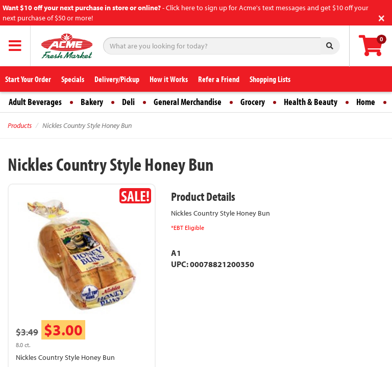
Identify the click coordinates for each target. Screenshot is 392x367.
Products (20, 125)
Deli (128, 102)
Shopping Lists (270, 79)
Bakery (92, 102)
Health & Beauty (310, 102)
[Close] (381, 17)
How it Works (169, 79)
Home (365, 102)
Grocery (252, 102)
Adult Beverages (35, 102)
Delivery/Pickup (116, 79)
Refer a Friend (218, 79)
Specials (72, 79)
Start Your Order (28, 79)
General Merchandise (188, 102)
